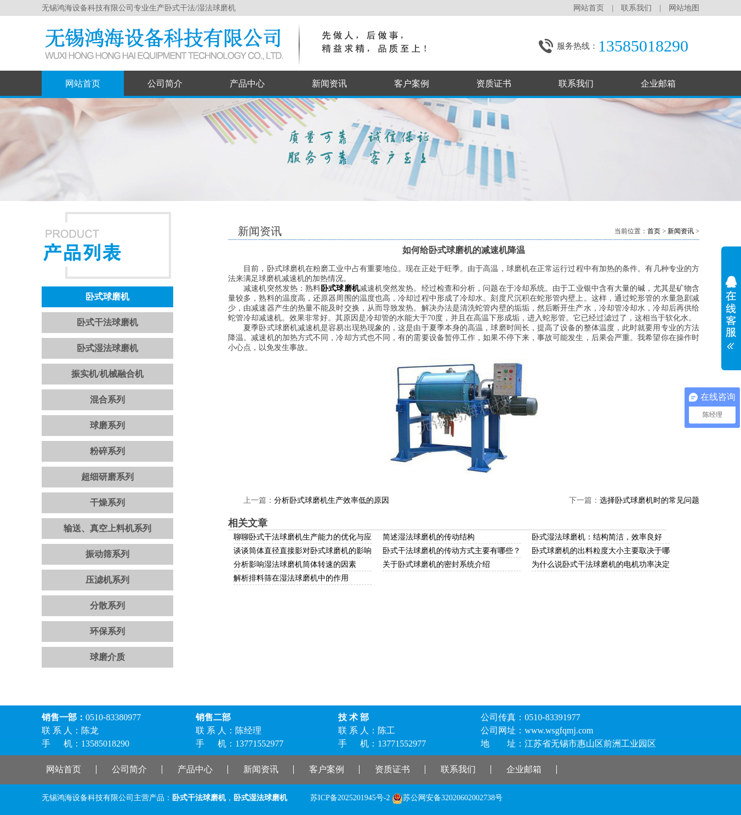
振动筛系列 (107, 554)
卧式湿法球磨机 (107, 348)
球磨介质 (107, 657)
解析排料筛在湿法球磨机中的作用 (291, 578)
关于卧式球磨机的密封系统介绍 (436, 564)
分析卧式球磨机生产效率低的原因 (331, 500)
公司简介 (165, 83)
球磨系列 (107, 425)
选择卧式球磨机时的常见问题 (649, 500)
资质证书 (493, 83)
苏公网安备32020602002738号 (447, 798)
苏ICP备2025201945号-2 (350, 798)
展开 (731, 309)
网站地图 (684, 8)
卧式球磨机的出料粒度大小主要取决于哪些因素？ (616, 551)
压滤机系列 (107, 579)
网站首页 (588, 8)
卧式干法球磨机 (107, 322)
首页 (653, 231)
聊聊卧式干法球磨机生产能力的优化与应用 (306, 537)
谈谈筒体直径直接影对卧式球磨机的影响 (302, 551)
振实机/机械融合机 (107, 373)
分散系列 (107, 605)
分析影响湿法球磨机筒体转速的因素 (294, 564)
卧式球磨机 (107, 296)
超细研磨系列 (107, 476)
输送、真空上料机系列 (107, 528)
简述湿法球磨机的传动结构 (429, 537)
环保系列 (107, 631)
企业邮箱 (658, 83)
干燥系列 (107, 502)
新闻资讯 (329, 83)
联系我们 (636, 8)
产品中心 (247, 83)
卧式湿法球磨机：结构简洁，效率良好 (597, 537)
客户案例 (411, 83)
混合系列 (107, 399)
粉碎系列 (107, 451)
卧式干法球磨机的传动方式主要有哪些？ (452, 551)
